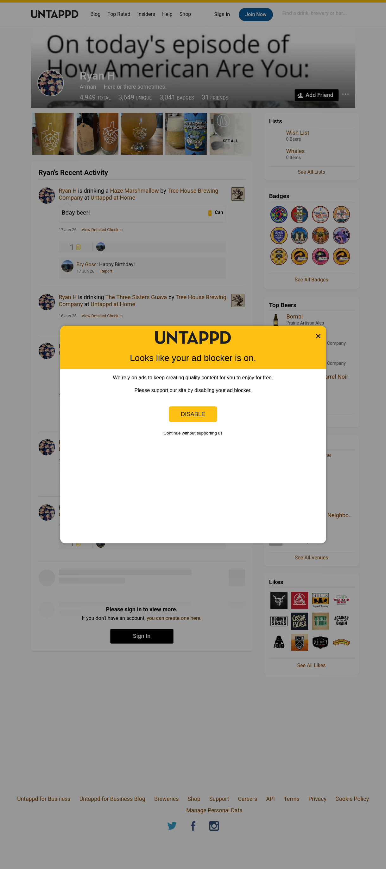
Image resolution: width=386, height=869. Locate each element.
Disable (193, 414)
